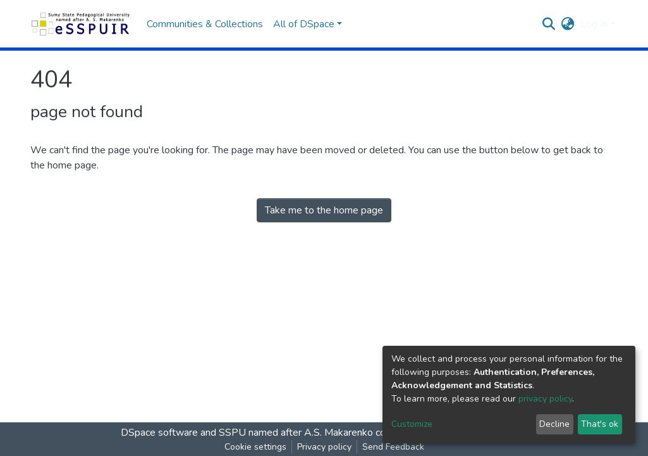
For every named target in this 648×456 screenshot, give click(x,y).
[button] (567, 24)
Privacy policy (324, 447)
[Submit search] (548, 24)
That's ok (599, 424)
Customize (411, 424)
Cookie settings (255, 447)
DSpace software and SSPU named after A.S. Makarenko (247, 433)
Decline (554, 424)
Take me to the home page (324, 210)
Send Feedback (393, 447)
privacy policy (545, 399)
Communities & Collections (205, 24)
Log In (594, 24)
